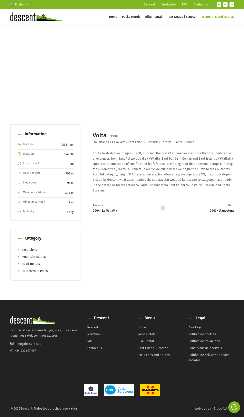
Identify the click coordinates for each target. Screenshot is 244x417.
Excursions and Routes (217, 17)
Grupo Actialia (223, 408)
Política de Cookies (202, 334)
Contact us (201, 4)
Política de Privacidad (204, 341)
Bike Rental (153, 17)
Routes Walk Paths (35, 271)
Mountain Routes (34, 257)
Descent (149, 4)
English (19, 4)
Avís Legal (196, 327)
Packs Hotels (131, 17)
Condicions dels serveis (205, 348)
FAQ (184, 4)
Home (113, 17)
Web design (203, 408)
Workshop (168, 4)
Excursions (29, 250)
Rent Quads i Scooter (182, 17)
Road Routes (31, 264)
